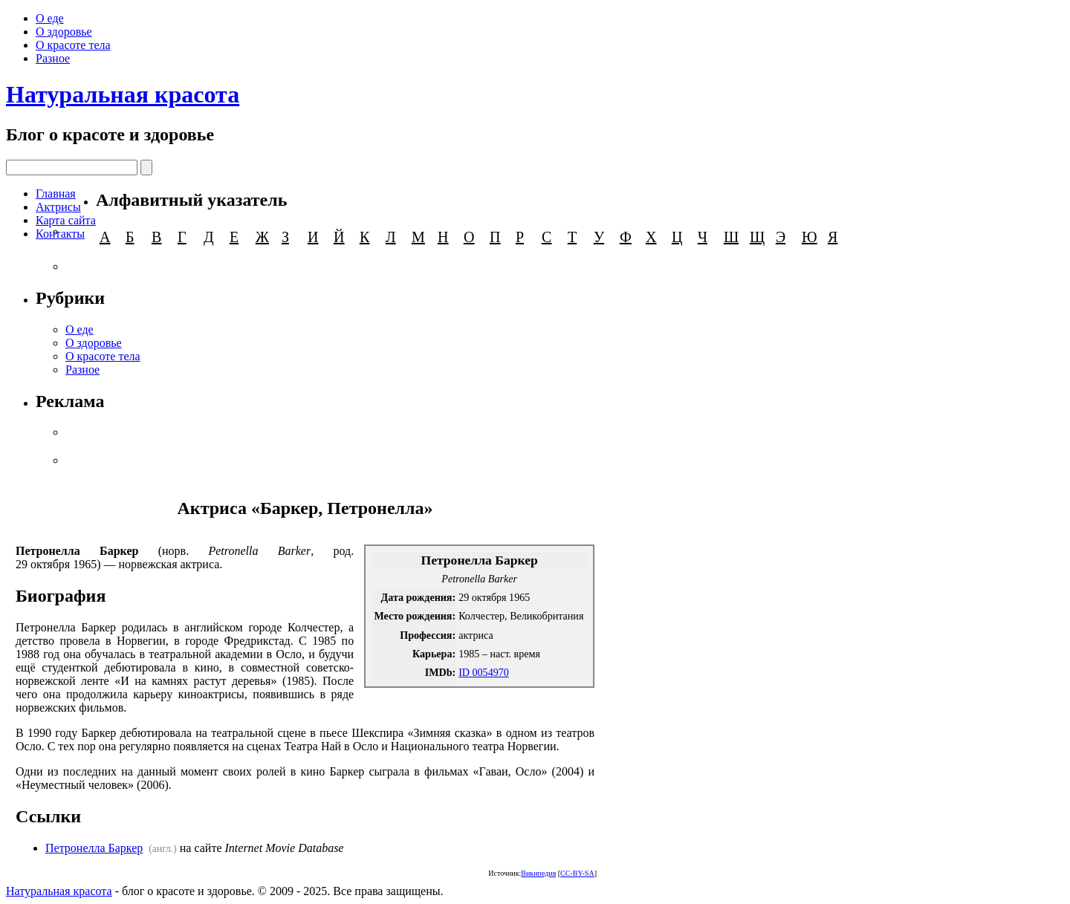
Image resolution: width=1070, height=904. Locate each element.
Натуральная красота (122, 94)
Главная (56, 193)
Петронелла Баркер (94, 848)
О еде (50, 18)
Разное (53, 58)
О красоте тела (73, 45)
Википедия (538, 873)
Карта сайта (66, 220)
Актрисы (58, 207)
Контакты (60, 233)
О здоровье (64, 31)
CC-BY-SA (577, 873)
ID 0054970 (483, 672)
